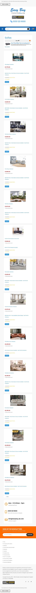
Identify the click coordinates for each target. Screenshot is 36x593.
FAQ (4, 541)
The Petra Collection (9, 203)
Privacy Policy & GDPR (8, 558)
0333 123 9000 (18, 21)
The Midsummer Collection (10, 341)
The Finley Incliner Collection (10, 134)
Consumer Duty (7, 554)
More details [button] (7, 46)
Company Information (8, 543)
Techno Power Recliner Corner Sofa (12, 238)
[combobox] (17, 29)
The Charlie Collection (9, 271)
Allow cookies (5, 4)
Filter (23, 40)
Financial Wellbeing (7, 562)
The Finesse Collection (9, 442)
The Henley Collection (9, 407)
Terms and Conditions (8, 560)
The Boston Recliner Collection (11, 306)
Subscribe (29, 534)
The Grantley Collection (9, 99)
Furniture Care (6, 553)
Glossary (5, 549)
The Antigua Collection (9, 64)
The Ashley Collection (9, 169)
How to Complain (7, 556)
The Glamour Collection (9, 477)
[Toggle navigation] (2, 29)
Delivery (5, 545)
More (7, 82)
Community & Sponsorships (9, 547)
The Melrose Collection (9, 373)
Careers (5, 551)
